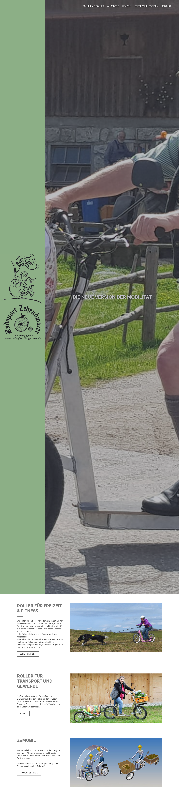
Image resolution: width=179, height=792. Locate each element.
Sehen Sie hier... (28, 654)
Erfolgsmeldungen (146, 6)
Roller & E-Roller (93, 6)
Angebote (113, 6)
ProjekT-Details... (29, 773)
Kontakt (166, 6)
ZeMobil (126, 6)
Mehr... (23, 713)
